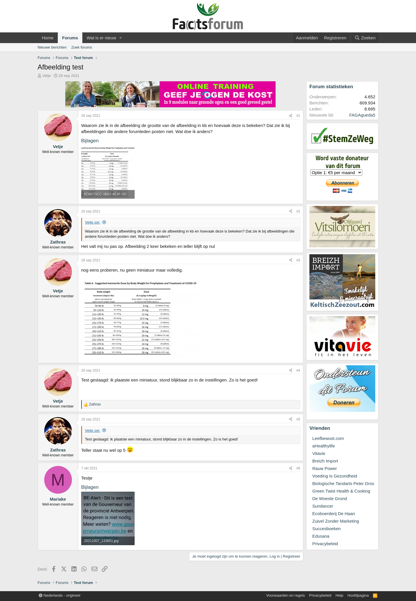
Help (339, 595)
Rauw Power (324, 468)
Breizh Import (325, 460)
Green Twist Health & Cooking (341, 490)
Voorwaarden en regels (285, 595)
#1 (298, 116)
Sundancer (322, 506)
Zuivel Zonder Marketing (335, 521)
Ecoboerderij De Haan (333, 513)
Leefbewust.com (328, 438)
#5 (298, 419)
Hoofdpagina (358, 595)
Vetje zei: (92, 222)
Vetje (46, 75)
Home (47, 37)
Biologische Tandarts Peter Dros (343, 483)
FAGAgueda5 (362, 115)
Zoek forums (81, 47)
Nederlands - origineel (59, 595)
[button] (121, 37)
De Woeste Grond (329, 498)
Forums (70, 37)
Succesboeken (326, 528)
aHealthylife (323, 445)
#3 (298, 260)
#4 (298, 370)
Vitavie (318, 453)
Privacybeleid (325, 543)
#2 (298, 211)
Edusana (320, 536)
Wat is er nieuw (101, 37)
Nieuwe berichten (52, 47)
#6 (298, 468)
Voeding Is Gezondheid (334, 475)
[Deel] (290, 116)
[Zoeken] (364, 37)
